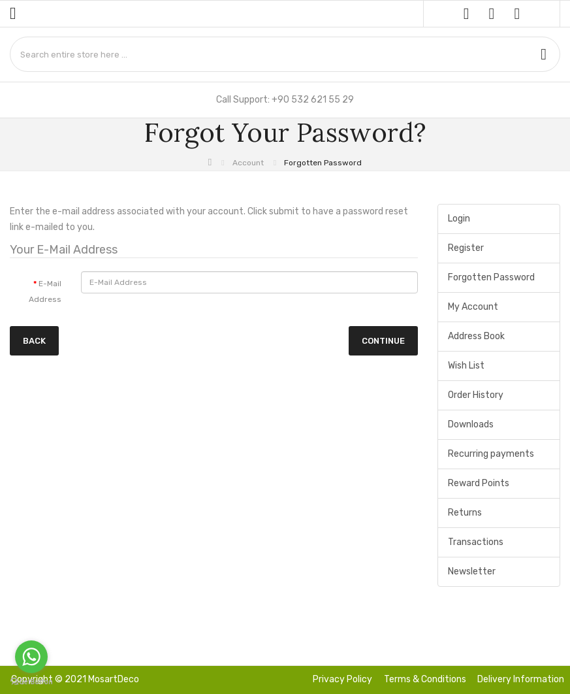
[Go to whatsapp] (31, 656)
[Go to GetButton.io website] (31, 681)
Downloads (471, 424)
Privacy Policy (342, 679)
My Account (473, 306)
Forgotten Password (323, 162)
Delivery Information (520, 679)
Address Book (476, 336)
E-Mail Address (45, 291)
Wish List (466, 365)
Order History (475, 395)
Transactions (475, 542)
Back (34, 341)
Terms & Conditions (425, 679)
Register (466, 248)
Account (248, 162)
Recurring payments (491, 453)
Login (459, 218)
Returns (465, 512)
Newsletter (472, 571)
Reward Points (478, 483)
